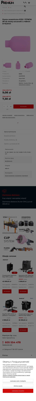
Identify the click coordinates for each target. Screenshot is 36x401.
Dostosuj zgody (18, 386)
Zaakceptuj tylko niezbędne (18, 381)
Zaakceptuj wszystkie (18, 391)
